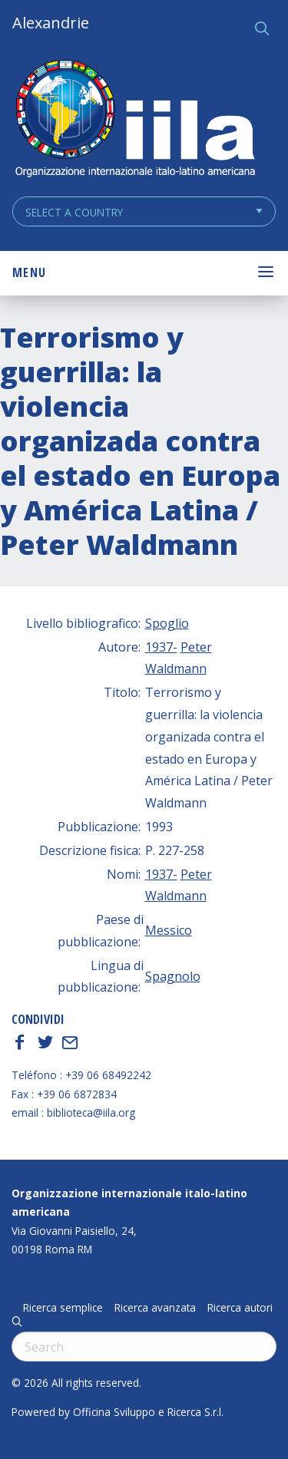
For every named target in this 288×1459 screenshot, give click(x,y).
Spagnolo (172, 976)
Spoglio (167, 623)
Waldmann (176, 668)
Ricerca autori (240, 1307)
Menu (29, 272)
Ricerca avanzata (155, 1307)
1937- (161, 647)
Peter (196, 647)
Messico (168, 930)
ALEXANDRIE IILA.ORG (134, 120)
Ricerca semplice (63, 1307)
